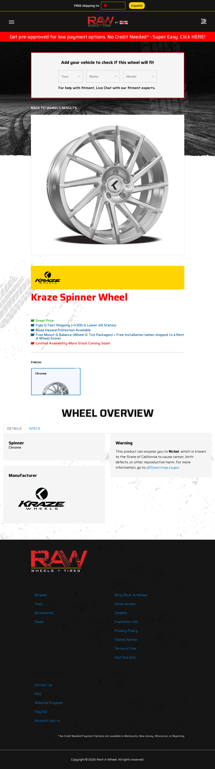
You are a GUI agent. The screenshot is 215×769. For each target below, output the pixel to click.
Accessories (44, 613)
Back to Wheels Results (54, 108)
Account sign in (47, 720)
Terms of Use (126, 648)
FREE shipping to (86, 5)
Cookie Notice (126, 639)
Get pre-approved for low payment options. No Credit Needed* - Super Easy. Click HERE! (107, 37)
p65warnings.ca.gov (162, 467)
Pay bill (40, 711)
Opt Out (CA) (125, 657)
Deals (39, 622)
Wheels (40, 595)
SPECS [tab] (34, 428)
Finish (36, 362)
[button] (46, 184)
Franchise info (126, 622)
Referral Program (48, 703)
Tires (38, 604)
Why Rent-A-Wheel (131, 595)
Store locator (125, 604)
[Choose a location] (105, 5)
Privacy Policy (126, 630)
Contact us (43, 685)
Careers (121, 613)
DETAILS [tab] (14, 428)
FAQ (37, 694)
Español (137, 5)
